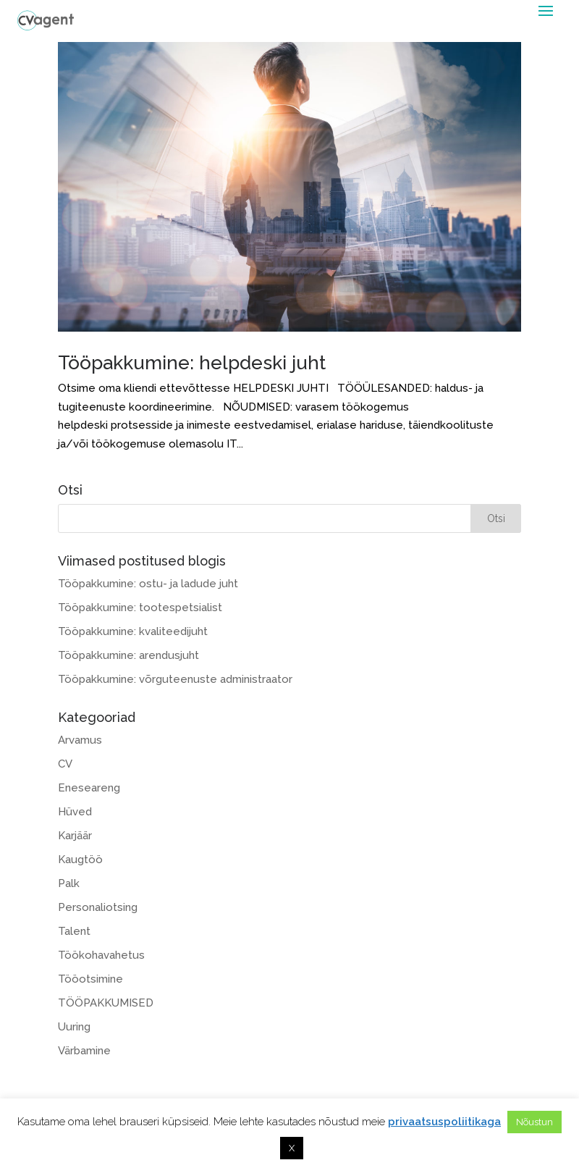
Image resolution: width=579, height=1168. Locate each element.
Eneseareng (89, 787)
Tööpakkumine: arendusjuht (128, 655)
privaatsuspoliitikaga (444, 1121)
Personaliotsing (98, 907)
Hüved (75, 811)
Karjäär (75, 835)
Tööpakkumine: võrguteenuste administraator (175, 679)
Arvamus (80, 740)
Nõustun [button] (534, 1122)
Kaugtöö (80, 859)
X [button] (292, 1148)
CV (65, 763)
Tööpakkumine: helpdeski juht (192, 363)
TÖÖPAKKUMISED (105, 1002)
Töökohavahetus (101, 955)
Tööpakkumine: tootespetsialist (140, 607)
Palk (69, 883)
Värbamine (84, 1050)
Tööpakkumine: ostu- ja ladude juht (148, 583)
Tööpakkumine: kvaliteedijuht (133, 631)
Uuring (74, 1026)
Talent (74, 931)
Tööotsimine (90, 979)
